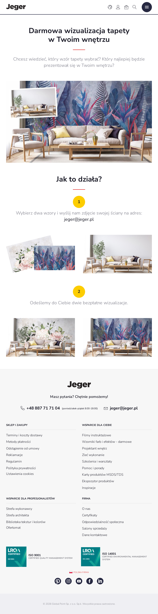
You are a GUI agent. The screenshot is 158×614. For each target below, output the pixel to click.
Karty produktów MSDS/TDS (102, 474)
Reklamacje (14, 455)
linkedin (100, 581)
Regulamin (14, 461)
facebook (89, 581)
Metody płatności (18, 442)
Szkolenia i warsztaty (97, 461)
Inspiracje (88, 488)
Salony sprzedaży (94, 528)
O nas (86, 509)
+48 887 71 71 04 (62, 408)
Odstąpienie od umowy (22, 448)
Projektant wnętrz (94, 448)
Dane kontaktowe (94, 535)
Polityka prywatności (21, 468)
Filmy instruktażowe (96, 435)
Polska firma (81, 572)
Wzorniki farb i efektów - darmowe (107, 442)
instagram (68, 581)
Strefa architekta (17, 515)
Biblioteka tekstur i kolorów (25, 522)
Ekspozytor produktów (98, 481)
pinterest (58, 581)
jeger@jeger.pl (79, 219)
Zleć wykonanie (93, 455)
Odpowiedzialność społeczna (103, 522)
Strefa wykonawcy (19, 509)
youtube (79, 581)
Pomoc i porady (93, 468)
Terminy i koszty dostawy (24, 435)
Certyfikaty (89, 515)
